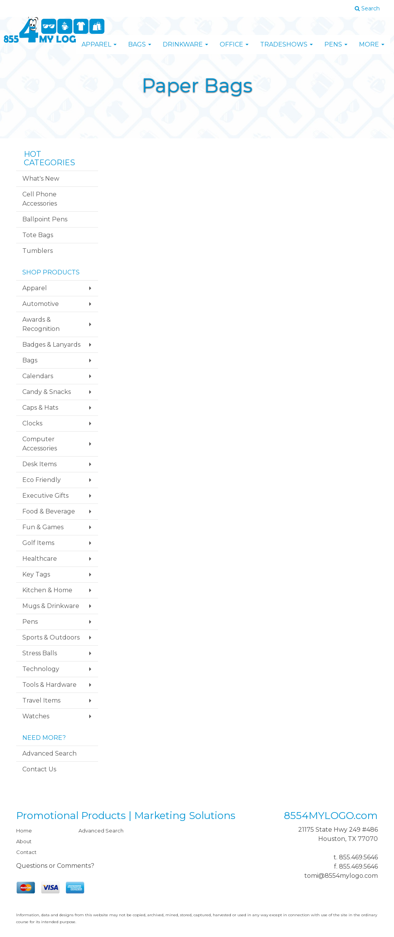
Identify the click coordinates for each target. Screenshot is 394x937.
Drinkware (185, 49)
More (371, 49)
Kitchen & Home (47, 590)
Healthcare (39, 558)
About (24, 841)
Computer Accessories (39, 443)
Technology (40, 669)
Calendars (37, 376)
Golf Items (38, 543)
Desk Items (39, 464)
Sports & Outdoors (51, 637)
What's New (40, 178)
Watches (35, 716)
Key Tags (36, 574)
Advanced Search (49, 753)
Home (24, 830)
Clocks (32, 423)
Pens (335, 49)
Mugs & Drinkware (50, 606)
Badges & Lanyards (51, 344)
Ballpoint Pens (44, 219)
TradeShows (286, 49)
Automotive (40, 303)
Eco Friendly (41, 479)
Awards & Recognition (41, 324)
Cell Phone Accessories (39, 199)
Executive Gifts (45, 495)
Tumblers (37, 250)
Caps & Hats (40, 407)
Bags (139, 49)
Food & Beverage (48, 511)
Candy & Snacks (46, 391)
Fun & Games (42, 527)
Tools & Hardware (49, 684)
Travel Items (41, 700)
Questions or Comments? (55, 865)
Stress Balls (39, 653)
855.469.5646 (358, 857)
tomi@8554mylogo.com (341, 875)
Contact (26, 852)
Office (234, 49)
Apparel (99, 49)
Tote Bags (37, 235)
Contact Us (39, 769)
